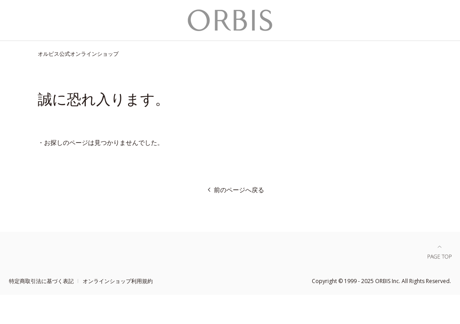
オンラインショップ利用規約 (118, 281)
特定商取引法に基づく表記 (41, 281)
